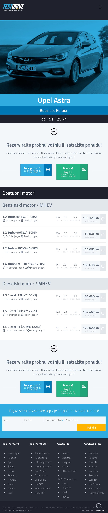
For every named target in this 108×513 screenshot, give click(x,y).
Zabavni (93, 459)
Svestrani (93, 463)
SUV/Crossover (69, 463)
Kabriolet (66, 480)
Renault (12, 450)
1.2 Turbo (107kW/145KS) (20, 248)
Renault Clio (41, 450)
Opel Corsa (40, 472)
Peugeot (12, 467)
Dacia (11, 476)
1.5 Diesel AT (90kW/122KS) (21, 326)
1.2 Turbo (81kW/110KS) (19, 216)
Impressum (48, 502)
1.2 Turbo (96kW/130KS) (19, 232)
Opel (10, 454)
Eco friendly (94, 481)
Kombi (65, 484)
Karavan (66, 459)
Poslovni (93, 450)
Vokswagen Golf (43, 459)
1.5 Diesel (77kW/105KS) (19, 295)
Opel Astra (40, 463)
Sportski (93, 454)
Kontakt (62, 502)
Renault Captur (42, 481)
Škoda (11, 459)
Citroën (11, 481)
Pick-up (65, 489)
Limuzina (66, 450)
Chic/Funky (94, 476)
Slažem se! (100, 510)
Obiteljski (93, 446)
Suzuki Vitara (41, 467)
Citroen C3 (40, 485)
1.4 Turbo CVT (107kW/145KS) (23, 263)
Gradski (65, 446)
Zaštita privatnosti (79, 502)
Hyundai (12, 472)
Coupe (65, 476)
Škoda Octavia (42, 446)
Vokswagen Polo (43, 454)
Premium (93, 467)
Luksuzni (93, 472)
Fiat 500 (39, 476)
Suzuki (11, 463)
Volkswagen (14, 446)
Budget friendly (96, 485)
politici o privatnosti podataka (20, 510)
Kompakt (66, 454)
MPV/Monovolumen (68, 471)
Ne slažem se (87, 510)
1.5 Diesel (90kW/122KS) (19, 310)
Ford (10, 485)
